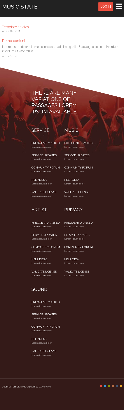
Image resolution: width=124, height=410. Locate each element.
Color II (105, 386)
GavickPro (45, 386)
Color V (117, 386)
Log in (106, 6)
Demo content (13, 41)
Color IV (113, 386)
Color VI (121, 386)
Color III (109, 386)
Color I (101, 386)
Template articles (15, 27)
